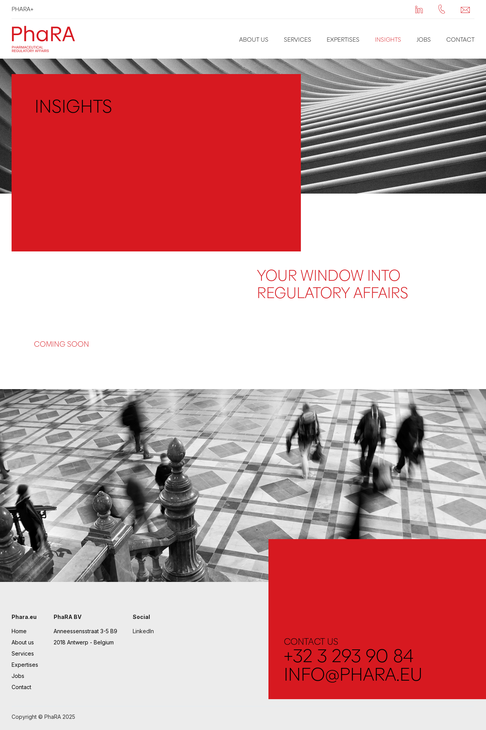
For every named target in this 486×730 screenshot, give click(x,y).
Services (297, 39)
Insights (388, 39)
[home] (45, 39)
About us (253, 39)
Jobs (424, 39)
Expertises (343, 39)
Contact (460, 39)
